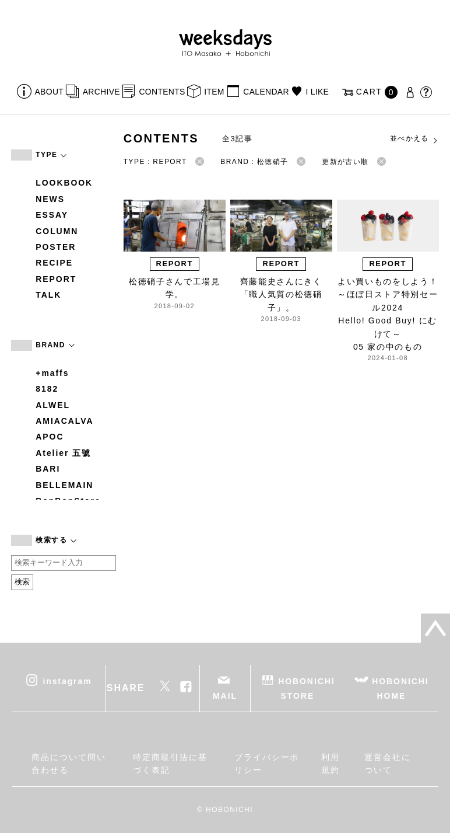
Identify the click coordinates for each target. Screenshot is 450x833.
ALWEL (53, 405)
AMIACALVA (64, 421)
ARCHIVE (101, 91)
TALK (48, 294)
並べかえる (414, 139)
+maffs (52, 373)
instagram (67, 680)
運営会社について (387, 763)
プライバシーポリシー (266, 763)
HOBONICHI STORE (306, 688)
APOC (50, 436)
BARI (48, 468)
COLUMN (57, 231)
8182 (47, 388)
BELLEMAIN (64, 485)
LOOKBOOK (64, 182)
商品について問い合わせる (68, 763)
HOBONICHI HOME (400, 688)
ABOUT (49, 91)
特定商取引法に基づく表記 (170, 763)
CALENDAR (266, 91)
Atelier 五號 (63, 453)
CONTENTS (162, 91)
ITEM (214, 91)
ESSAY (52, 214)
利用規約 (330, 763)
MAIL (225, 695)
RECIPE (54, 262)
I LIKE (317, 91)
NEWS (50, 199)
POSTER (56, 247)
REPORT (56, 279)
